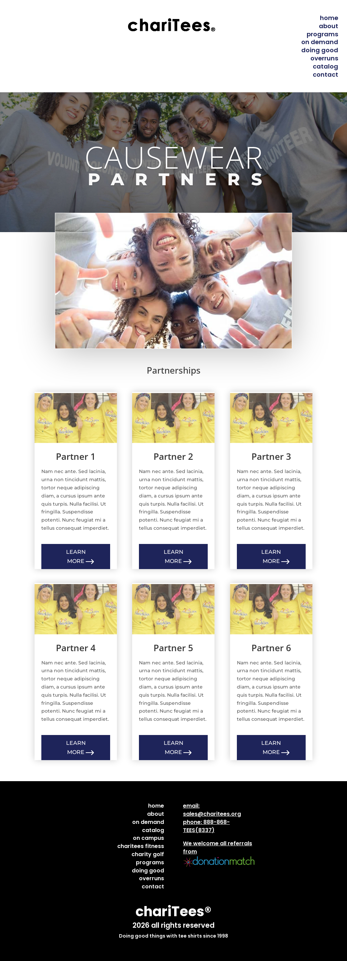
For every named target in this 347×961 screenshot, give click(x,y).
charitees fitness (140, 846)
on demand (319, 42)
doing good (319, 50)
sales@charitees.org (212, 814)
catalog (325, 66)
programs (322, 34)
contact (325, 74)
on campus (148, 838)
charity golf (147, 854)
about (328, 26)
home (329, 18)
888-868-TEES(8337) (206, 826)
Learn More (76, 556)
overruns (324, 58)
